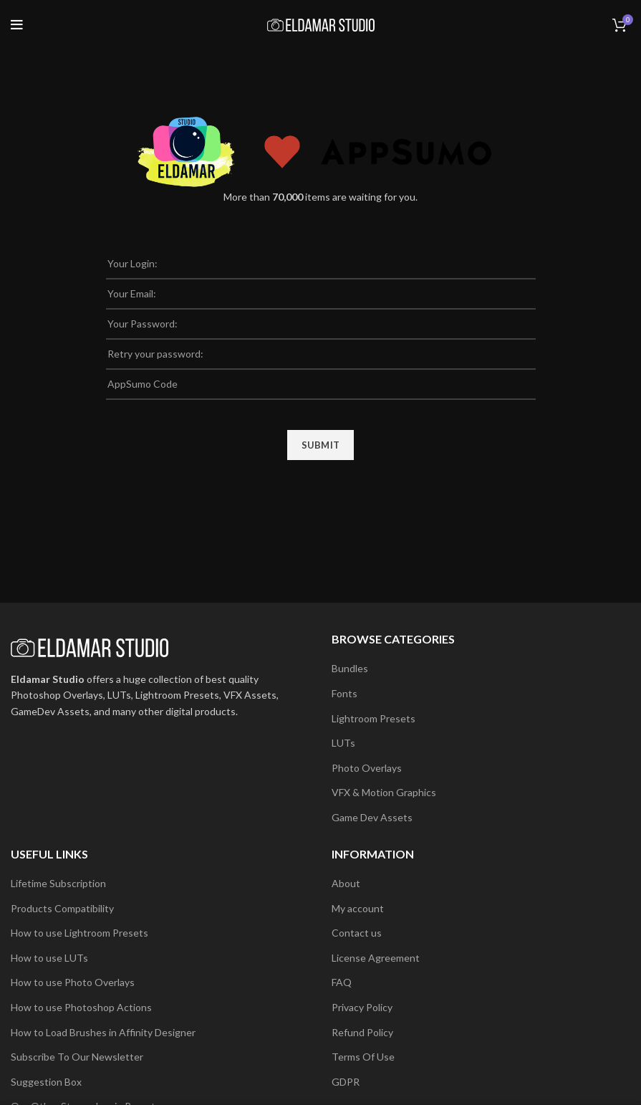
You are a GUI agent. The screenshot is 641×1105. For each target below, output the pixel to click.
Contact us (357, 933)
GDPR (346, 1082)
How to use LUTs (49, 958)
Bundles (350, 668)
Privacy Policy (362, 1007)
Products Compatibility (62, 908)
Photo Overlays (367, 768)
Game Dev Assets (372, 817)
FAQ (342, 982)
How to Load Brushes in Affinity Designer (103, 1032)
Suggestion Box (46, 1082)
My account (358, 908)
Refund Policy (362, 1032)
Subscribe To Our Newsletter (77, 1057)
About (346, 883)
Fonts (344, 693)
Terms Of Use (363, 1057)
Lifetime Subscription (58, 883)
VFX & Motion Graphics (384, 792)
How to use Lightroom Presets (79, 933)
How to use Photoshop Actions (81, 1007)
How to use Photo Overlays (73, 982)
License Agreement (376, 958)
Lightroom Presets (373, 718)
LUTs (343, 743)
